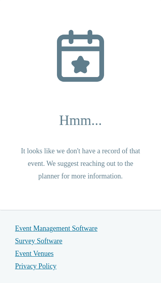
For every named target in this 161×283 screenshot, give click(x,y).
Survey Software (38, 241)
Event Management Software (56, 228)
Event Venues (34, 253)
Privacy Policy (36, 266)
